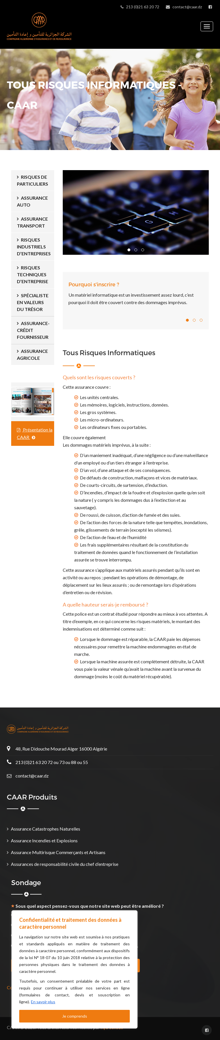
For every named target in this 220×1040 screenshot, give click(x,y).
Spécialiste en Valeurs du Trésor (32, 302)
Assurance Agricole (32, 354)
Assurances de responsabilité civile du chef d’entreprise (64, 864)
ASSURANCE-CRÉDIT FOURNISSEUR (33, 330)
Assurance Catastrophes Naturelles (45, 828)
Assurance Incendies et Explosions (44, 840)
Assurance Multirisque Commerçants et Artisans (58, 852)
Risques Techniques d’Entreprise (32, 274)
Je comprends (74, 1016)
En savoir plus (43, 1001)
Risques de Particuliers (32, 180)
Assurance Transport (32, 222)
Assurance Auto (32, 201)
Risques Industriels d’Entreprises (34, 246)
